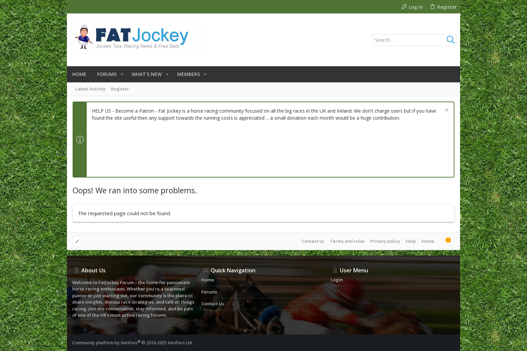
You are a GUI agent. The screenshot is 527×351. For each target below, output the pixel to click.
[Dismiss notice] (446, 110)
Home (427, 241)
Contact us (313, 241)
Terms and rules (347, 241)
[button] (121, 74)
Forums (209, 292)
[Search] (414, 40)
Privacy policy (385, 241)
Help (411, 241)
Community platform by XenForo (132, 343)
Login (337, 280)
